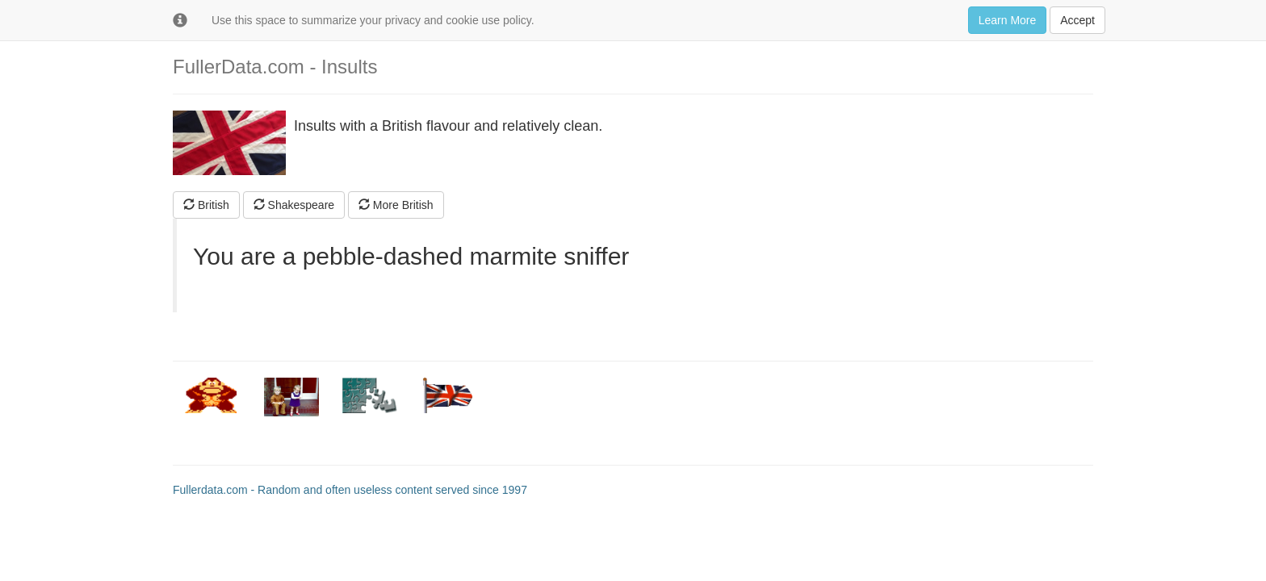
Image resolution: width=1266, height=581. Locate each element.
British (206, 205)
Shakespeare (294, 205)
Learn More (1008, 20)
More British (396, 205)
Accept (1077, 20)
